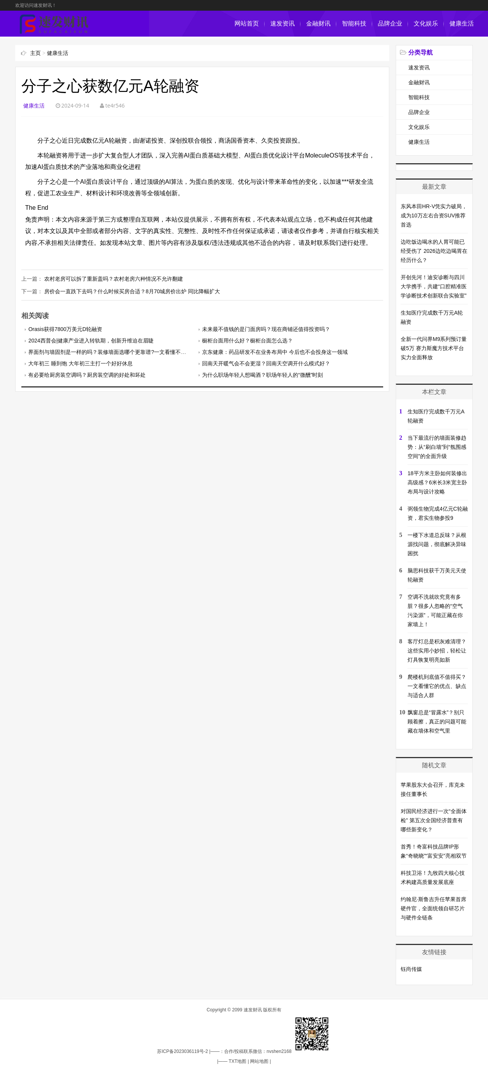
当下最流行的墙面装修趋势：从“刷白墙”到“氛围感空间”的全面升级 (437, 447)
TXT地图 (238, 1061)
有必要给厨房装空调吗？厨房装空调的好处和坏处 (87, 375)
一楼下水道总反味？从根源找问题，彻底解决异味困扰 (437, 544)
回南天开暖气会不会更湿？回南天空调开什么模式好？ (266, 363)
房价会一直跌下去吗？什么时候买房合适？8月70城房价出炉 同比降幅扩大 (132, 291)
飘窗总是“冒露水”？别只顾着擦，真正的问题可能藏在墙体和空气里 (437, 721)
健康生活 (461, 23)
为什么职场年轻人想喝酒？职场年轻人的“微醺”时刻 (262, 375)
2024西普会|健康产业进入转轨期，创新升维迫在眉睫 (91, 341)
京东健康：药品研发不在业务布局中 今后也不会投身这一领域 (275, 352)
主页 (35, 53)
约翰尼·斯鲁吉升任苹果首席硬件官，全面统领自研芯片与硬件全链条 (433, 908)
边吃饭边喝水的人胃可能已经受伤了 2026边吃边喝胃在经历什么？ (434, 251)
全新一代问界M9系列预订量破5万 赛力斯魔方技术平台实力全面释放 (434, 348)
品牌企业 (390, 23)
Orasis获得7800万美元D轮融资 (65, 329)
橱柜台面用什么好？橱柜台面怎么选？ (247, 341)
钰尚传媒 (411, 969)
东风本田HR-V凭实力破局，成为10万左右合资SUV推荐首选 (434, 215)
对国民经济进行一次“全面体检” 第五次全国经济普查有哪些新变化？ (434, 820)
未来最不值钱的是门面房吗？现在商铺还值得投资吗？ (266, 329)
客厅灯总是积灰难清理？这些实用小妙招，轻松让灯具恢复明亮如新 (437, 650)
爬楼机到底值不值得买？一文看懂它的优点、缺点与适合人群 (437, 686)
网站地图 (259, 1061)
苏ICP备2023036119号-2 (182, 1051)
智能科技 (354, 23)
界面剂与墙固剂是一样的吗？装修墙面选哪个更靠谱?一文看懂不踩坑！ (112, 352)
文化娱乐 (426, 23)
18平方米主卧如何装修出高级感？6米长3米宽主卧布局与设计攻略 (437, 482)
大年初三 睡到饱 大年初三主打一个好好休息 (80, 363)
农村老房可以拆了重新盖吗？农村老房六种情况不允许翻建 (113, 279)
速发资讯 (282, 23)
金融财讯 (318, 23)
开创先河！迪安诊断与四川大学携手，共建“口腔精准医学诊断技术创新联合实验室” (434, 286)
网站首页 (246, 23)
